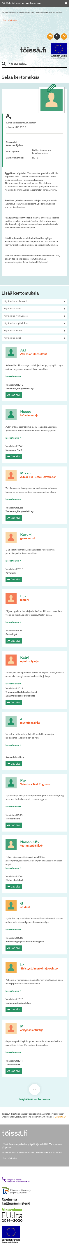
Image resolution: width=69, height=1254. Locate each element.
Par (23, 781)
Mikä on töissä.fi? (10, 13)
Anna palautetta (54, 13)
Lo (22, 965)
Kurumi (26, 535)
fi (57, 36)
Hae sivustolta (5, 64)
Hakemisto (41, 13)
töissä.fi (33, 50)
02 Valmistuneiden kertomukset (22, 3)
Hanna (25, 412)
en (50, 36)
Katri (24, 658)
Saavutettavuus (27, 13)
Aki (23, 350)
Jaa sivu (15, 394)
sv (64, 36)
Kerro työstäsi (10, 20)
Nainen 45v (29, 842)
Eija (23, 596)
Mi (22, 1026)
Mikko (25, 473)
